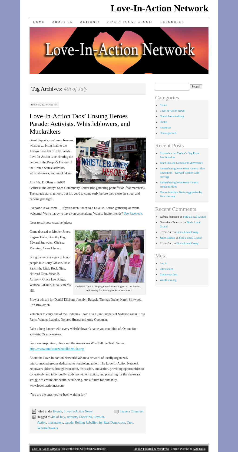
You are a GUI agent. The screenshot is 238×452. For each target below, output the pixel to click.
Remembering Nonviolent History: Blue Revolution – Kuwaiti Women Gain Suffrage (182, 173)
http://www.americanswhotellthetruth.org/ (57, 349)
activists (72, 417)
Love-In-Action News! (78, 411)
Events (57, 411)
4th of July (58, 417)
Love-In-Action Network (159, 8)
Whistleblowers (47, 428)
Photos (163, 122)
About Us (62, 22)
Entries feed (166, 268)
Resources (172, 22)
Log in (163, 263)
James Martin (167, 237)
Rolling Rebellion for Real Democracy (100, 422)
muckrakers (55, 422)
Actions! (90, 22)
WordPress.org (168, 280)
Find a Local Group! (130, 22)
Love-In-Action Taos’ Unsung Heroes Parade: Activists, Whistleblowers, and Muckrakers (80, 123)
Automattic (199, 448)
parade (69, 422)
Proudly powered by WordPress (151, 448)
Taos (130, 422)
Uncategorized (168, 133)
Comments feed (168, 274)
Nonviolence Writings (172, 116)
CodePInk (85, 417)
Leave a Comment (132, 411)
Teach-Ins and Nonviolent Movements (181, 163)
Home (39, 22)
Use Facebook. (133, 213)
